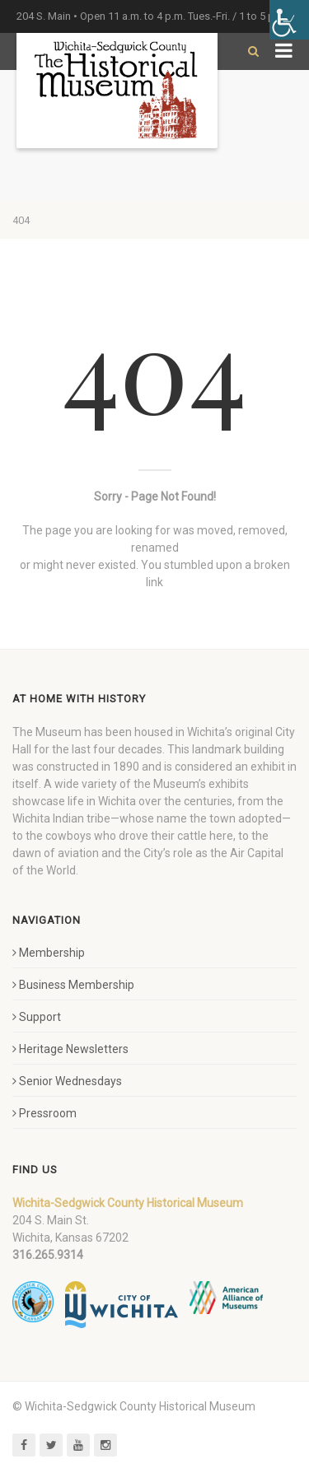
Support (36, 1016)
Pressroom (44, 1113)
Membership (48, 952)
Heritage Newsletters (70, 1049)
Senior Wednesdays (67, 1081)
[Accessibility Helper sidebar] (289, 20)
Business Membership (73, 984)
